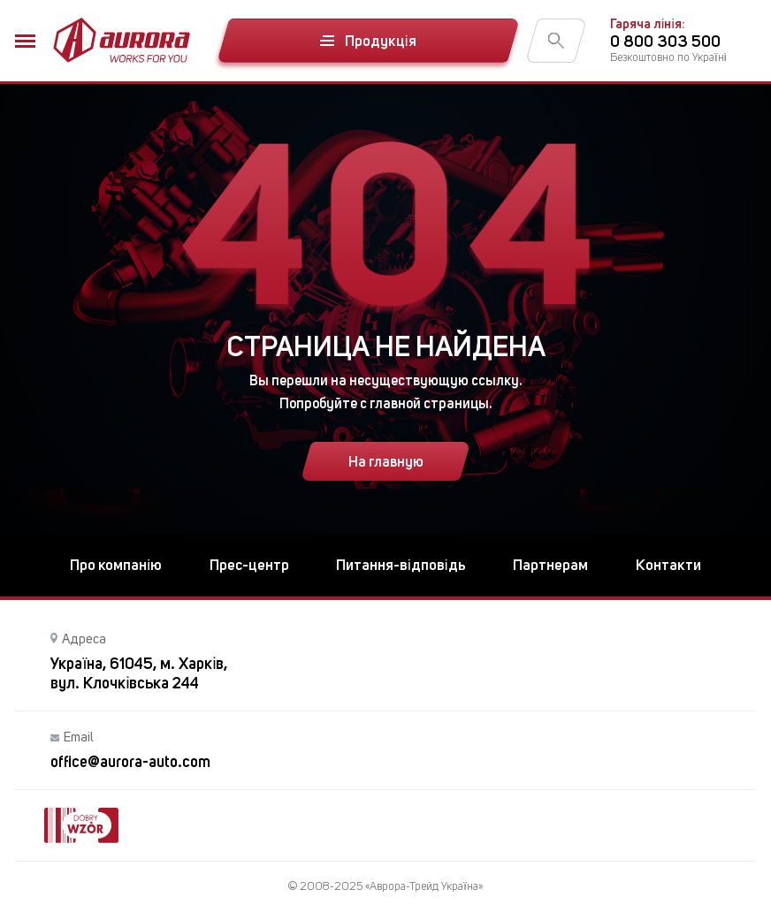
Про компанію (116, 565)
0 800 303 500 (665, 41)
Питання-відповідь (401, 565)
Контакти (668, 565)
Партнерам (550, 565)
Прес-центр (249, 565)
